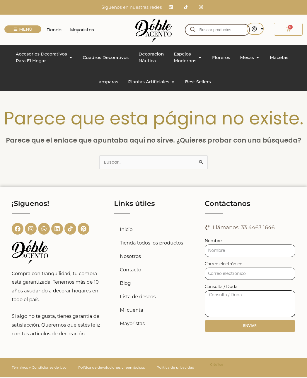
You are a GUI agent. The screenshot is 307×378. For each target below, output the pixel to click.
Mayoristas (132, 324)
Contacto (130, 270)
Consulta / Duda (221, 287)
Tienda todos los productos (151, 243)
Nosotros (130, 257)
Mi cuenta (131, 310)
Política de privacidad (176, 368)
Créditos (216, 365)
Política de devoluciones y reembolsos (111, 368)
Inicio (126, 230)
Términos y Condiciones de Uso (39, 368)
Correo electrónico (224, 264)
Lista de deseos (138, 297)
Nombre (213, 241)
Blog (125, 284)
